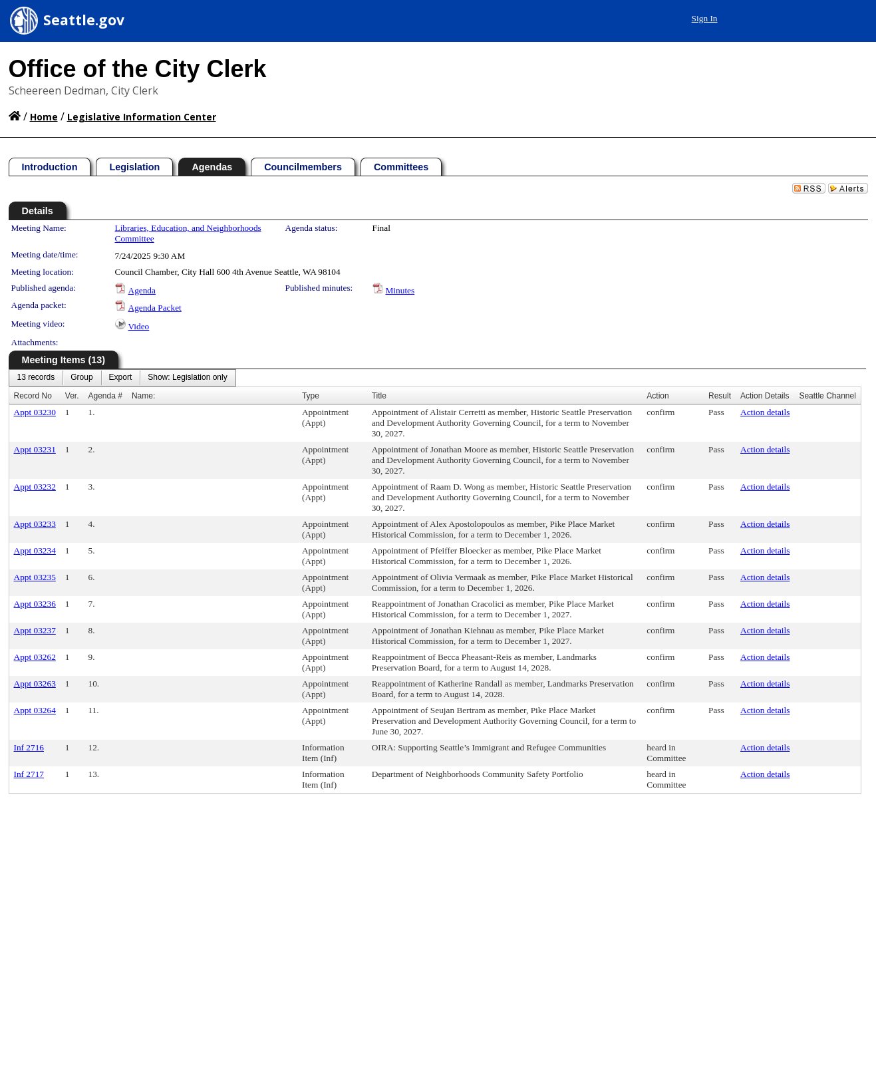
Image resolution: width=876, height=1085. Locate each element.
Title (379, 395)
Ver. (72, 395)
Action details (765, 412)
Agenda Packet (155, 308)
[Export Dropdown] (120, 378)
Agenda (142, 290)
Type (310, 395)
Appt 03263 (35, 684)
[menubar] (122, 378)
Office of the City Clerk (138, 68)
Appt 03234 (35, 550)
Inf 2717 (29, 774)
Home (44, 116)
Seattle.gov (83, 20)
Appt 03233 (35, 524)
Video (139, 326)
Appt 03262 (35, 657)
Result (719, 395)
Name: (143, 395)
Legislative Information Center (141, 116)
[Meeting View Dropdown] (187, 378)
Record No (33, 395)
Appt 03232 (35, 487)
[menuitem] (36, 378)
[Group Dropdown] (81, 378)
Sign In (705, 18)
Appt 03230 (35, 412)
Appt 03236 (35, 604)
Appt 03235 (35, 577)
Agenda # (105, 395)
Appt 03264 (35, 710)
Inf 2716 (29, 747)
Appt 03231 (35, 449)
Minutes (400, 290)
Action (657, 395)
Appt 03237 (35, 630)
